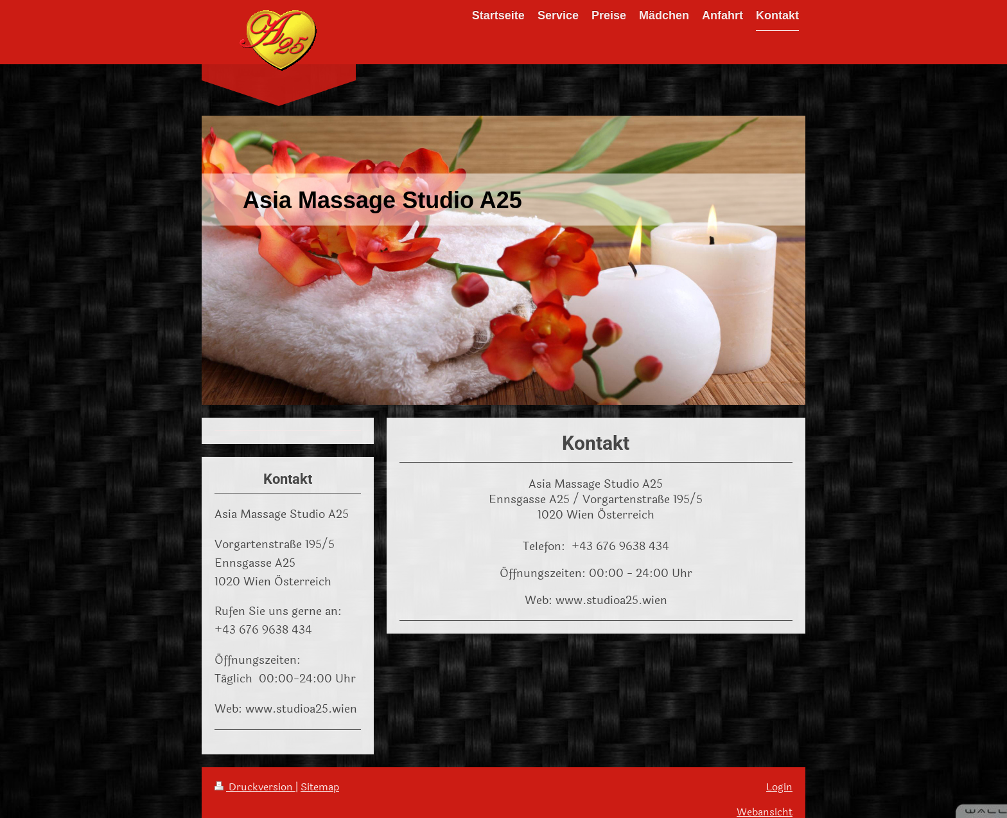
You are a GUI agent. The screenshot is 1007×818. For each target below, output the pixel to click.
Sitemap (320, 787)
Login (779, 787)
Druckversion (255, 787)
